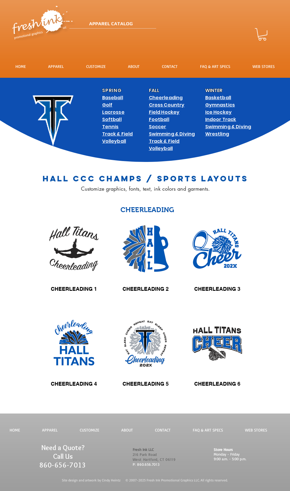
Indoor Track (220, 119)
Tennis (110, 126)
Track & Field (117, 134)
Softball (112, 119)
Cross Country (167, 105)
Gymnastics (220, 105)
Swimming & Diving (172, 134)
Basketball (218, 97)
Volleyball (114, 141)
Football (159, 119)
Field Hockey (164, 112)
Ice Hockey (218, 112)
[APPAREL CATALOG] (131, 24)
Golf (107, 105)
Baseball (112, 97)
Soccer (157, 126)
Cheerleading (166, 97)
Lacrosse (113, 112)
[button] (262, 34)
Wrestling (217, 134)
